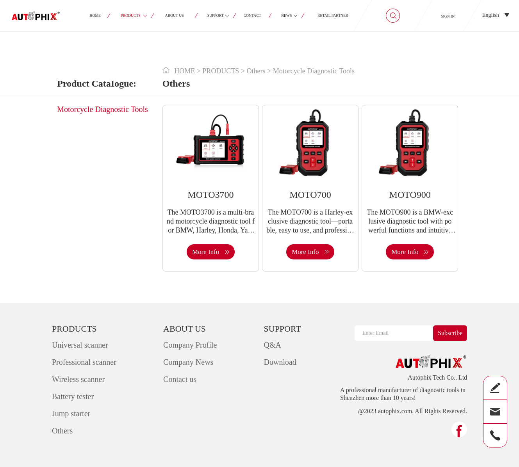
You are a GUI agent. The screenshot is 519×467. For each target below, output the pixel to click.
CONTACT (252, 15)
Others (62, 430)
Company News (188, 362)
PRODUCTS (131, 15)
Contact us (179, 379)
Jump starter (71, 413)
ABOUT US (174, 15)
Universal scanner (80, 345)
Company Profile (190, 345)
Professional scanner (84, 362)
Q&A (272, 345)
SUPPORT (215, 15)
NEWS (286, 15)
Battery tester (73, 396)
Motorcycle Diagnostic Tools (102, 109)
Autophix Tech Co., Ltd (437, 378)
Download (280, 362)
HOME (95, 15)
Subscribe (450, 333)
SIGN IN (448, 16)
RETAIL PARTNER (332, 15)
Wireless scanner (78, 379)
